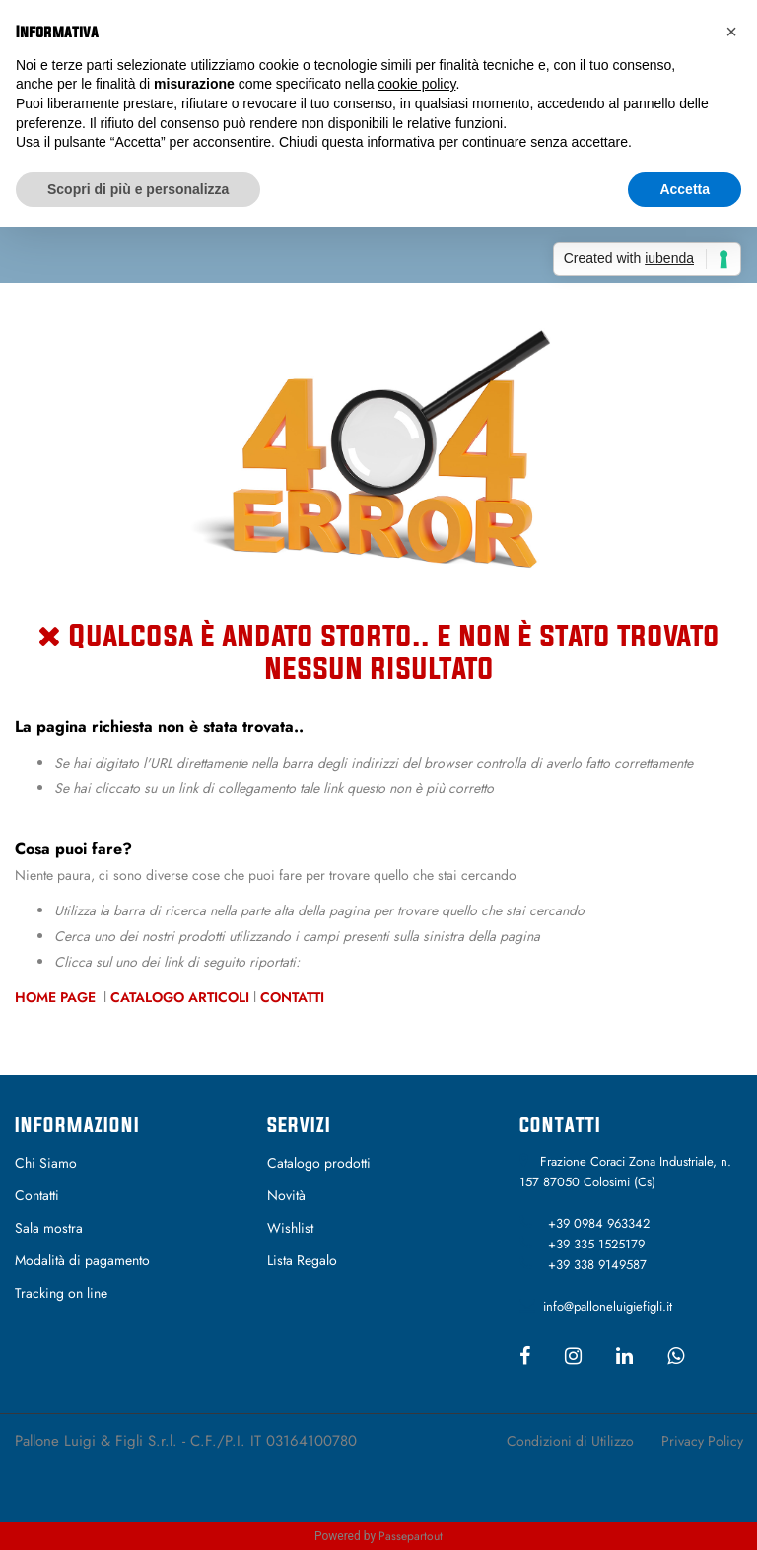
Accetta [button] (684, 189)
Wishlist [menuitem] (290, 1228)
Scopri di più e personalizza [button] (138, 189)
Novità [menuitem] (286, 1195)
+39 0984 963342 (599, 1223)
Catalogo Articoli (179, 997)
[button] (731, 31)
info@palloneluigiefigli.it (607, 1306)
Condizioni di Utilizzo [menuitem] (570, 1440)
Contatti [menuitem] (37, 1195)
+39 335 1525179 (596, 1244)
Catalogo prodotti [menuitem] (319, 1163)
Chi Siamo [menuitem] (46, 1163)
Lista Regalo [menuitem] (302, 1260)
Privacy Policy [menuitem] (702, 1440)
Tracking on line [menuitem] (61, 1293)
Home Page (57, 997)
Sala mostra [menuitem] (49, 1228)
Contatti (292, 997)
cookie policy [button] (416, 84)
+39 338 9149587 (597, 1264)
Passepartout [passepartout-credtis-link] (410, 1536)
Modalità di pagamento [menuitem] (82, 1260)
